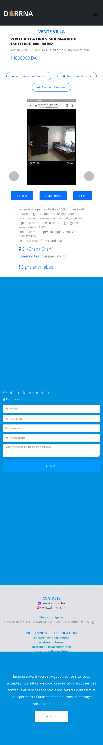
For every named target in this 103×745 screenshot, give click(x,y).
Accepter (51, 716)
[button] (14, 176)
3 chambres (53, 196)
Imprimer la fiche (77, 76)
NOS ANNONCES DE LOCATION (51, 633)
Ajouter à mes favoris (29, 76)
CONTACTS (51, 598)
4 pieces (22, 196)
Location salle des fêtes (51, 651)
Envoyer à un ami (51, 87)
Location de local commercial (51, 647)
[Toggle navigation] (95, 13)
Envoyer (51, 465)
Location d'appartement (51, 638)
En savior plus (58, 703)
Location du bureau (51, 642)
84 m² (83, 196)
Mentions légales (51, 617)
